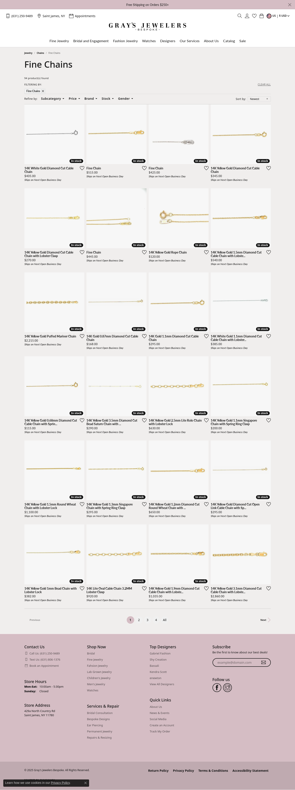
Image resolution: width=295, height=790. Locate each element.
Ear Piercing (95, 725)
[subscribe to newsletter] (263, 663)
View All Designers (162, 684)
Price (73, 98)
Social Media (158, 719)
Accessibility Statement (251, 770)
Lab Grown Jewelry (99, 672)
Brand (89, 98)
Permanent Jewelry (99, 731)
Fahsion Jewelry (97, 666)
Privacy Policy (183, 770)
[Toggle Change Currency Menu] (279, 15)
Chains (40, 52)
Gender (124, 98)
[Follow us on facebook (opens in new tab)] (217, 687)
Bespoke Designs (98, 719)
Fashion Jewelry (125, 40)
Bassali (154, 666)
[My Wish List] (254, 15)
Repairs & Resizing (99, 737)
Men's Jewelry (96, 684)
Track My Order (160, 731)
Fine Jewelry (59, 40)
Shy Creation (158, 659)
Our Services (190, 40)
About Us (211, 40)
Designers (167, 40)
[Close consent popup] (85, 783)
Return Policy (158, 770)
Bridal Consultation (100, 713)
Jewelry (28, 52)
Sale (242, 40)
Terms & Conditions (213, 770)
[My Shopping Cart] (261, 15)
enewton (155, 678)
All (164, 620)
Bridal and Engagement (91, 40)
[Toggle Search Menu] (240, 15)
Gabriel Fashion (160, 653)
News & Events (159, 713)
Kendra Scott (158, 672)
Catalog (229, 40)
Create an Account (162, 725)
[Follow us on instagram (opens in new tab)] (227, 687)
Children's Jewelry (99, 678)
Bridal (91, 653)
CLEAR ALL (264, 84)
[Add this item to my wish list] (82, 168)
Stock (106, 98)
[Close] (289, 4)
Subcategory (51, 98)
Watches (149, 40)
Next (263, 619)
